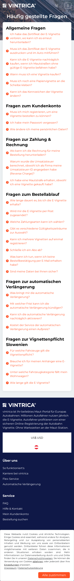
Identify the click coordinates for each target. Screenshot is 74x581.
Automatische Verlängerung (22, 484)
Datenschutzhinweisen (40, 558)
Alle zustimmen (54, 575)
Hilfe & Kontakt (13, 508)
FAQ (5, 503)
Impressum (10, 568)
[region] (37, 578)
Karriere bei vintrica (15, 473)
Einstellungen (11, 565)
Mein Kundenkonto (16, 514)
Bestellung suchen (15, 519)
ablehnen (38, 561)
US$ (37, 437)
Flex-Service (11, 478)
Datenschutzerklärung (30, 568)
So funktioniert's (13, 468)
